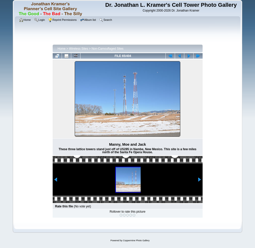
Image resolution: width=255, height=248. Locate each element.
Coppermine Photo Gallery (136, 240)
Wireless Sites (78, 48)
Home (62, 48)
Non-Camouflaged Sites (107, 48)
